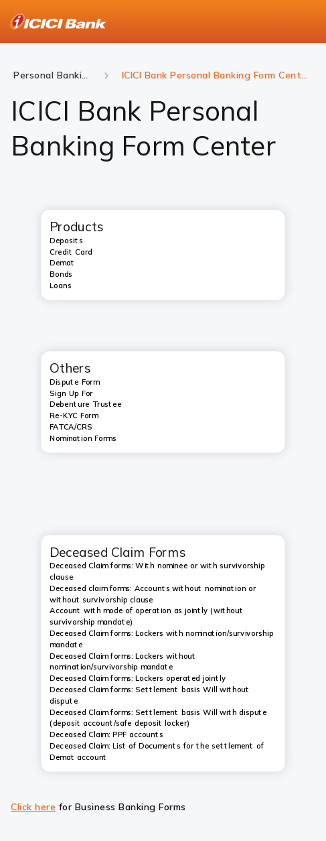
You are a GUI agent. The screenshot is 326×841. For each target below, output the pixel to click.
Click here (33, 807)
